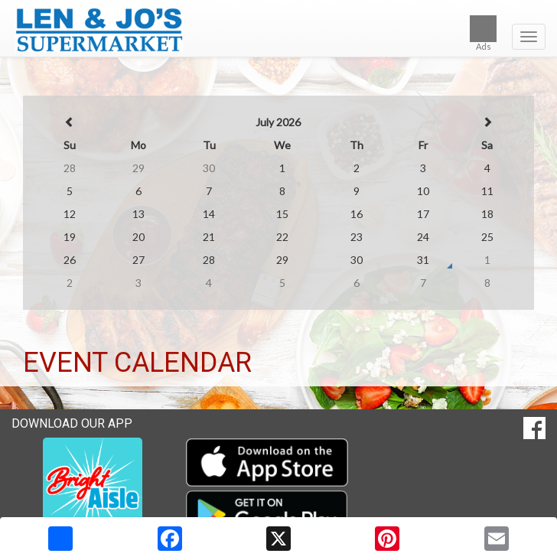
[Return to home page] (278, 30)
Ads (483, 33)
